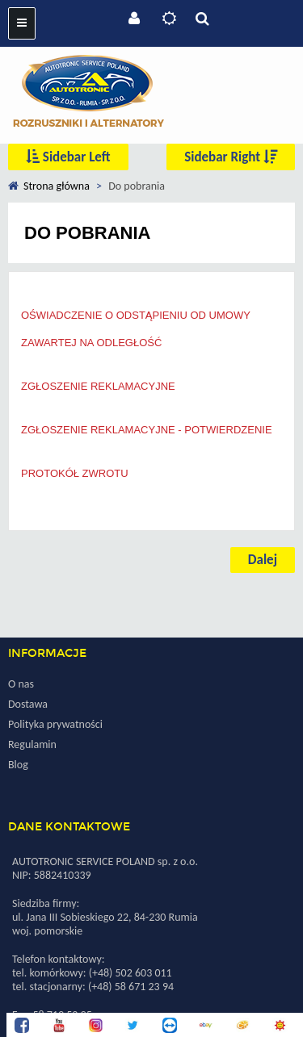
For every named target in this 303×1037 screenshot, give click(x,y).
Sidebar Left (68, 156)
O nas (21, 684)
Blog (18, 764)
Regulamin (32, 744)
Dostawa (28, 704)
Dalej (262, 559)
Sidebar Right (230, 156)
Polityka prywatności (55, 724)
